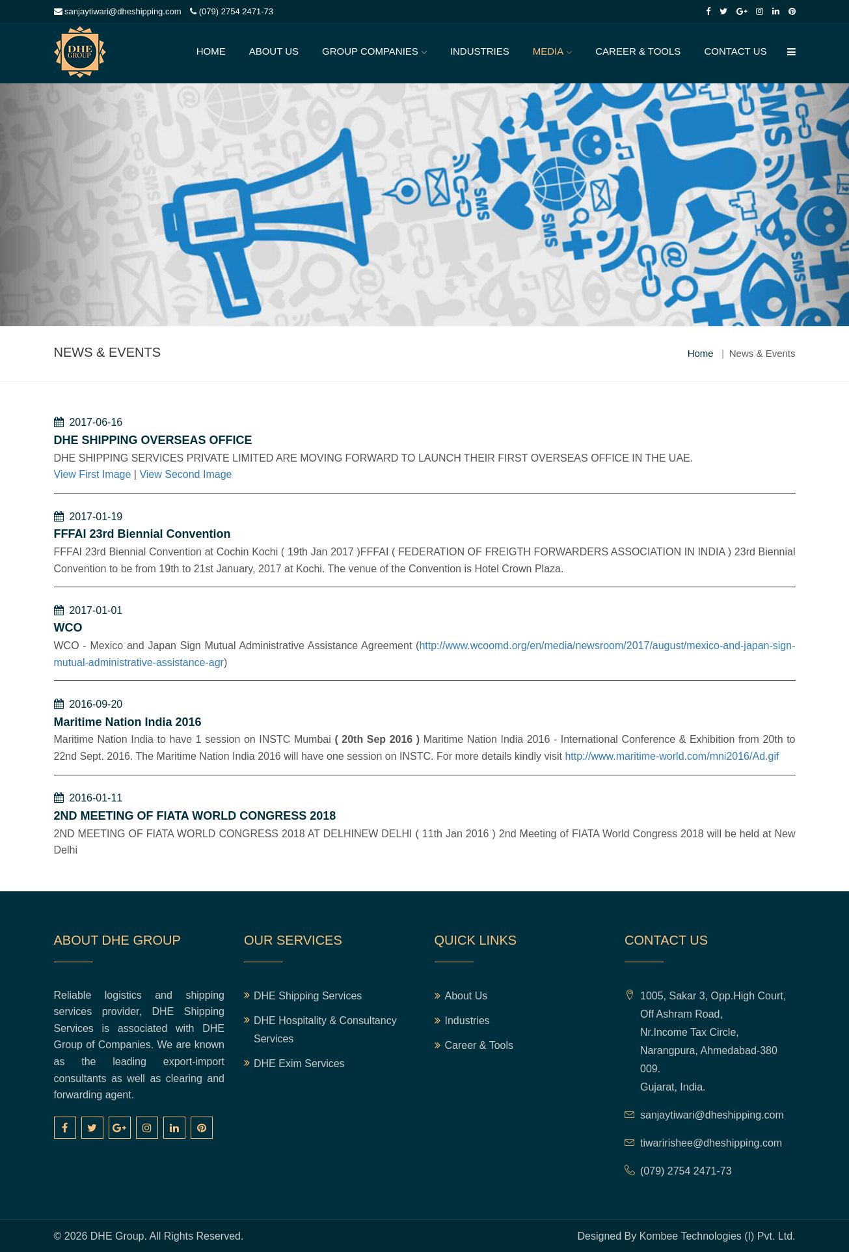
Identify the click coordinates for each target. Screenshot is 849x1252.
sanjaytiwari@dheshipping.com (118, 11)
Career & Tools (638, 51)
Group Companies (370, 51)
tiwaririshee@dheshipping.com (711, 1142)
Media (548, 51)
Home (211, 51)
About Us (274, 51)
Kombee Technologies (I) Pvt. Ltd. (718, 1236)
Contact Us (735, 51)
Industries (479, 51)
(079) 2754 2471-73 (231, 11)
